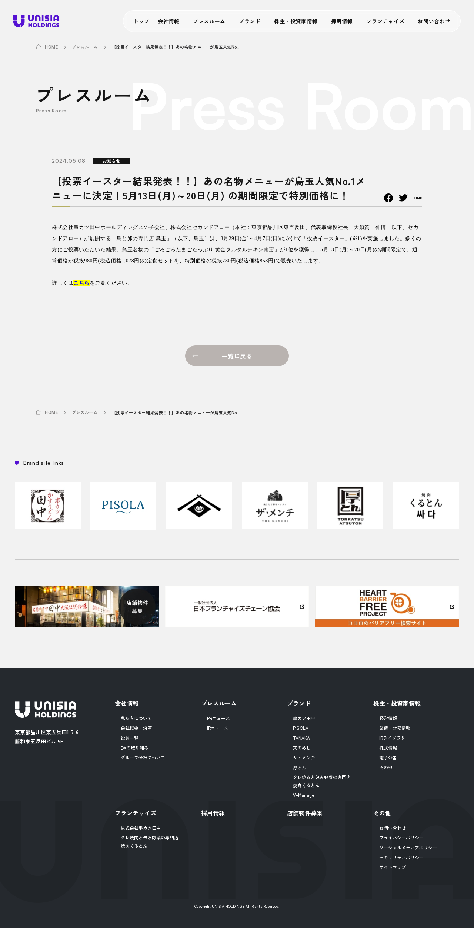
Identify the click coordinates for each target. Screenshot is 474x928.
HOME (51, 47)
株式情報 (388, 748)
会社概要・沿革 (136, 728)
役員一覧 (129, 738)
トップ (141, 21)
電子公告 (388, 757)
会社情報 (169, 21)
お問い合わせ (434, 21)
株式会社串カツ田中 (141, 828)
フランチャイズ (385, 21)
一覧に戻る (237, 355)
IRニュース (217, 728)
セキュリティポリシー (401, 857)
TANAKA (301, 738)
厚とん (299, 767)
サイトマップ (392, 867)
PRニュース (218, 718)
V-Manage (303, 795)
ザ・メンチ (304, 757)
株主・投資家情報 (296, 21)
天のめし (302, 748)
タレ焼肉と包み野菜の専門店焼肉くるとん (322, 781)
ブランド (250, 21)
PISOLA (300, 728)
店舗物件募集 (305, 812)
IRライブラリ (392, 738)
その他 (386, 767)
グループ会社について (143, 757)
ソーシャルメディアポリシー (408, 847)
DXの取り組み (134, 748)
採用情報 (342, 21)
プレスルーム (209, 21)
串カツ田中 (304, 718)
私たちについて (136, 718)
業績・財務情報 (394, 728)
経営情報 (388, 718)
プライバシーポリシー (401, 837)
